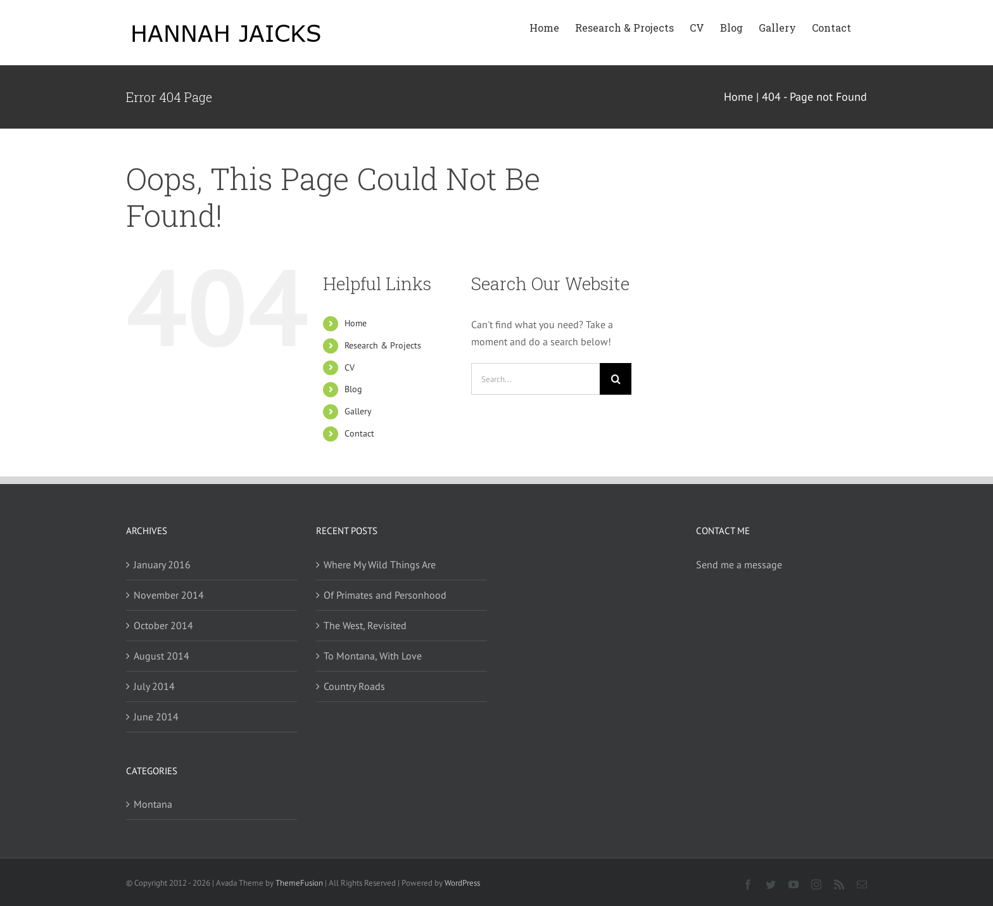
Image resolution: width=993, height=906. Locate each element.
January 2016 (162, 564)
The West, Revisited (365, 625)
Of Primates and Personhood (385, 595)
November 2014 (169, 595)
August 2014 (161, 655)
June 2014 (156, 716)
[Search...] (535, 379)
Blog (353, 389)
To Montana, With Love (373, 655)
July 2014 (154, 686)
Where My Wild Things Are (380, 564)
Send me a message (739, 564)
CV (350, 367)
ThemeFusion (299, 882)
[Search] (615, 379)
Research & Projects (383, 345)
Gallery (358, 411)
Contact (359, 433)
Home (356, 323)
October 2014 (163, 625)
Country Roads (354, 686)
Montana (153, 804)
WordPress (462, 882)
